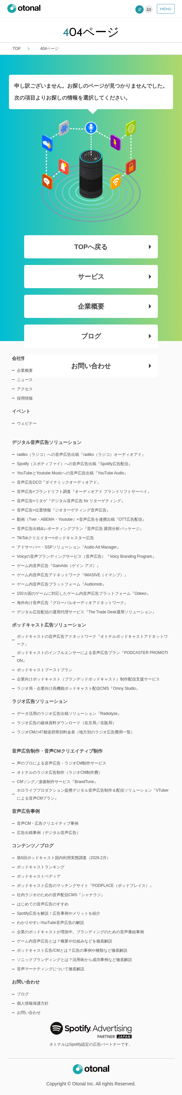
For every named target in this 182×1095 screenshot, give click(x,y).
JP (139, 9)
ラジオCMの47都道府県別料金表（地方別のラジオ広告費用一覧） (76, 732)
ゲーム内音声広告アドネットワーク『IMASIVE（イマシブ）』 (72, 575)
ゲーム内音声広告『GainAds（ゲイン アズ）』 (59, 565)
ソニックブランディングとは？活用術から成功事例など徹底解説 (74, 959)
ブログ (116, 336)
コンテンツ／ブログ (33, 845)
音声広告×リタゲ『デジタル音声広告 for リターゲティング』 (71, 501)
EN (149, 9)
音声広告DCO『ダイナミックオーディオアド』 (59, 482)
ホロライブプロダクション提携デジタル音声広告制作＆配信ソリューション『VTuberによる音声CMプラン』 (93, 794)
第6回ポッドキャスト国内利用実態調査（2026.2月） (64, 857)
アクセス (25, 389)
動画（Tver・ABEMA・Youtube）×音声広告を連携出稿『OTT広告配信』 (81, 519)
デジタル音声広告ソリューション (46, 442)
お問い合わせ (111, 366)
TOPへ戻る (113, 246)
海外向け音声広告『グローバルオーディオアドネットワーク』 (72, 602)
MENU (165, 9)
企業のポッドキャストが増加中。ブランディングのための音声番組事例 (80, 932)
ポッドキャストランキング (41, 867)
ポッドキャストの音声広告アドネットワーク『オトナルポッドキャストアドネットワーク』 (92, 640)
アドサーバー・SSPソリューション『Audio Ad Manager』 (69, 547)
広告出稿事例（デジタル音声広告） (48, 832)
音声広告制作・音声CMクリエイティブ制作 (57, 751)
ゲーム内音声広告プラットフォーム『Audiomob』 (61, 584)
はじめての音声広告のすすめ (42, 904)
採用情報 (25, 398)
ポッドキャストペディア (39, 876)
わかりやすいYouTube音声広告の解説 (50, 922)
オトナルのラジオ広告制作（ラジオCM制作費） (60, 772)
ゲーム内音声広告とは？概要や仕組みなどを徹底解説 (64, 941)
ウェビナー (27, 423)
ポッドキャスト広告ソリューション (49, 625)
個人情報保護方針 (33, 1003)
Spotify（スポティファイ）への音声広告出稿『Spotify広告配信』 (74, 463)
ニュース (25, 379)
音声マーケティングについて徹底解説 (50, 969)
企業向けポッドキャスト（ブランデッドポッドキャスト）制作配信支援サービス (88, 679)
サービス (114, 276)
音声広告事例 (26, 811)
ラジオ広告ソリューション (40, 701)
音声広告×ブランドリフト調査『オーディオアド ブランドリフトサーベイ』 (84, 491)
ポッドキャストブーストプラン (44, 670)
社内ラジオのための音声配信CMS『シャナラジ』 (61, 895)
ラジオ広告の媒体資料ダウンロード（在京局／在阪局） (66, 723)
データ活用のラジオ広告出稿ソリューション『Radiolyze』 (69, 713)
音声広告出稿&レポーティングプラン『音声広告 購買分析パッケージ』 (80, 528)
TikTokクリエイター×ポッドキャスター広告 (55, 538)
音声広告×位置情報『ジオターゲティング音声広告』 (64, 510)
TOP (17, 48)
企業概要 (114, 306)
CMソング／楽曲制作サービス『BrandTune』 (57, 781)
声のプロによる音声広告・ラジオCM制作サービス (62, 763)
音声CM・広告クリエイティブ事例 (48, 823)
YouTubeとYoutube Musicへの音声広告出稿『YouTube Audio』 (72, 473)
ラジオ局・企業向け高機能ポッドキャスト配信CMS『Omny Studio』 (78, 688)
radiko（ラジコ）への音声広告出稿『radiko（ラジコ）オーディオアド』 (81, 454)
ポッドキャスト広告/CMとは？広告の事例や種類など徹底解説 (72, 950)
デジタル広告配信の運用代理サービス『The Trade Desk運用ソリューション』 (86, 612)
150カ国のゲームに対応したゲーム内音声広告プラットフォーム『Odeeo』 (84, 593)
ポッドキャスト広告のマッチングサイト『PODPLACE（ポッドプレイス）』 (85, 885)
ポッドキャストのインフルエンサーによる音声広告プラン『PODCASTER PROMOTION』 (92, 656)
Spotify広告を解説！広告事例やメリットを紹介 (58, 913)
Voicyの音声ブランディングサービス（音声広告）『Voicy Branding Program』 (86, 556)
